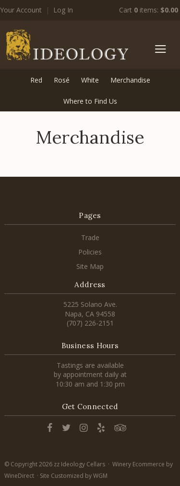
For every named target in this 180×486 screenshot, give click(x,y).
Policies (90, 251)
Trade (90, 237)
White (90, 80)
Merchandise (130, 80)
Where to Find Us (90, 101)
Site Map (90, 266)
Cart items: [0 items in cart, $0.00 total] (148, 9)
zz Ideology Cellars (67, 44)
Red (36, 80)
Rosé (62, 80)
